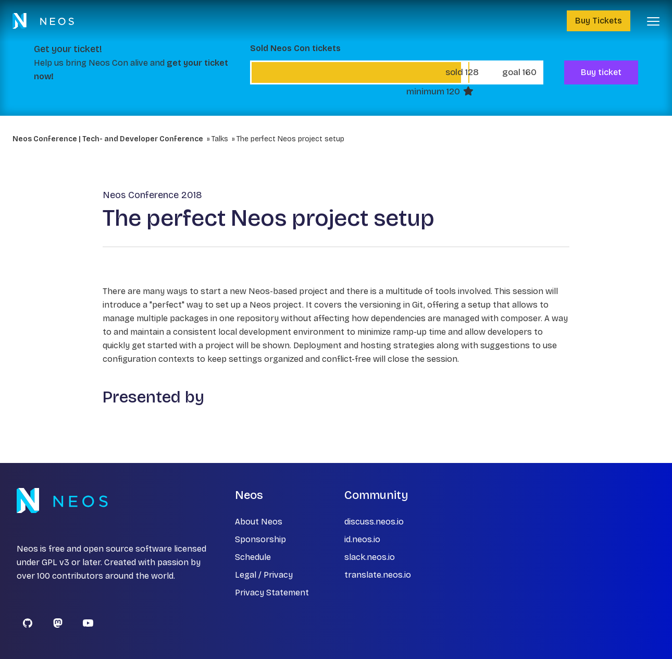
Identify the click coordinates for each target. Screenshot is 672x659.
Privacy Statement (272, 592)
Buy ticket (601, 72)
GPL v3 (55, 562)
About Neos (258, 522)
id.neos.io (362, 539)
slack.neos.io (369, 557)
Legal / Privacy (264, 575)
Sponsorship (260, 539)
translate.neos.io (377, 575)
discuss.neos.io (374, 522)
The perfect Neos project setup (290, 139)
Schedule (253, 557)
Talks (219, 139)
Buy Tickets (598, 21)
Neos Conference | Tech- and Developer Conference (108, 139)
